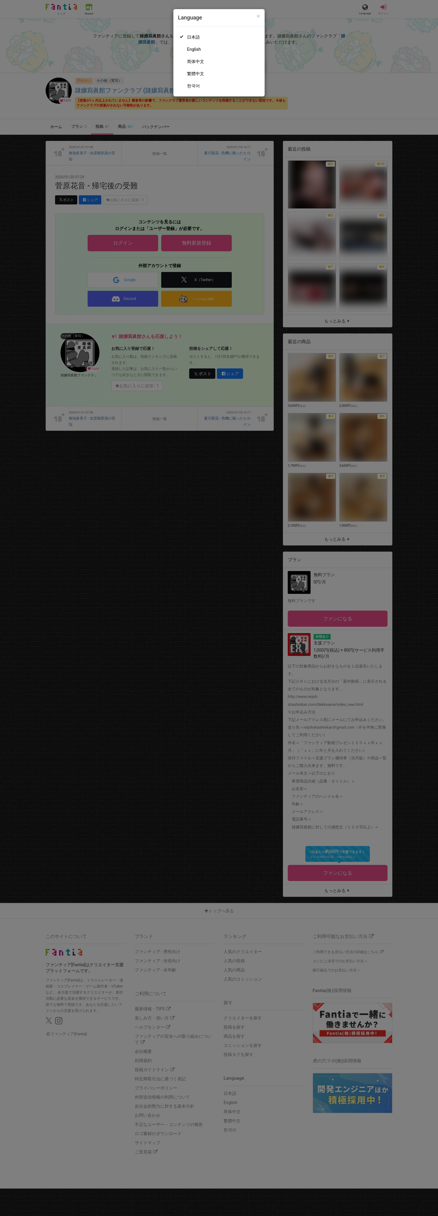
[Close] (258, 16)
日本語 (193, 37)
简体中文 (195, 61)
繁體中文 (195, 73)
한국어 (193, 85)
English (194, 49)
